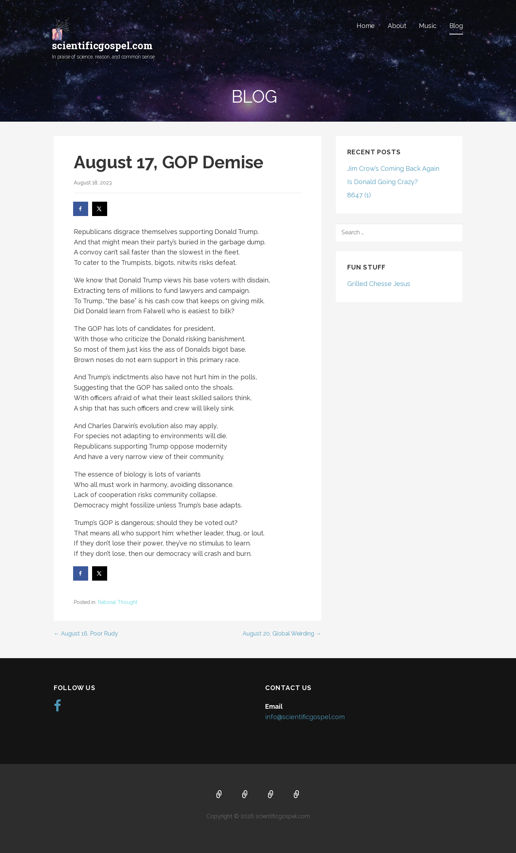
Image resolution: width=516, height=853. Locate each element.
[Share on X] (100, 209)
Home (366, 25)
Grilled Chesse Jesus (378, 283)
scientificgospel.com (102, 45)
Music (427, 25)
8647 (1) (359, 195)
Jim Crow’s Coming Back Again (393, 168)
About (397, 25)
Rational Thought (117, 602)
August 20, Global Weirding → (282, 633)
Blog (456, 25)
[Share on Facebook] (81, 209)
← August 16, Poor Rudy (86, 633)
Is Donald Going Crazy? (382, 182)
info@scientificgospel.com (305, 717)
